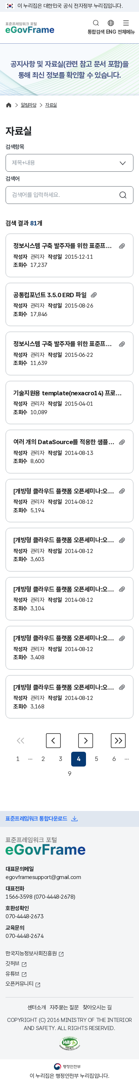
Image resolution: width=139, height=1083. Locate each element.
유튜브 (13, 973)
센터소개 (36, 1007)
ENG (111, 32)
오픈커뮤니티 (19, 983)
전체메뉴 (126, 32)
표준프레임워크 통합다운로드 (36, 818)
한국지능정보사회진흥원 (31, 953)
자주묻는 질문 (64, 1007)
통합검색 (96, 32)
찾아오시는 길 (97, 1007)
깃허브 (13, 963)
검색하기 (123, 195)
